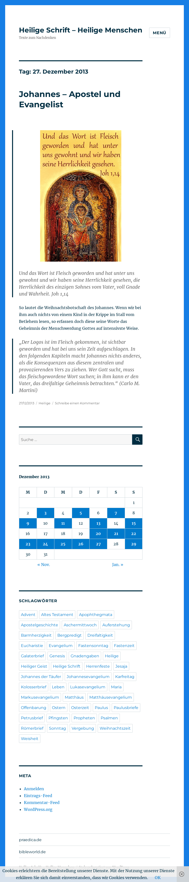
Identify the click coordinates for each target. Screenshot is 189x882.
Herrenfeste (98, 666)
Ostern (58, 707)
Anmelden (34, 788)
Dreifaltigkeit (100, 635)
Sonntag (57, 728)
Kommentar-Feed (42, 802)
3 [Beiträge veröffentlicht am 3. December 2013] (45, 512)
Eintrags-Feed (38, 795)
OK (158, 877)
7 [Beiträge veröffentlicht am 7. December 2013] (116, 512)
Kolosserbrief (33, 687)
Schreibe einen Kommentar (77, 403)
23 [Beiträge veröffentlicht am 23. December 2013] (28, 543)
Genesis (57, 656)
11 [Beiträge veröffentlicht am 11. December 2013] (63, 523)
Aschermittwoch (80, 625)
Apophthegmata (95, 614)
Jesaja (121, 666)
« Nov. (43, 564)
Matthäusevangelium (110, 697)
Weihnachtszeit (115, 728)
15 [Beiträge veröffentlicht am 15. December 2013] (134, 523)
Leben (58, 687)
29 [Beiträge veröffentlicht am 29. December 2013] (133, 543)
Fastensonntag (93, 645)
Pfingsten (58, 718)
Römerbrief (32, 728)
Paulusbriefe (126, 707)
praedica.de (30, 839)
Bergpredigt (69, 635)
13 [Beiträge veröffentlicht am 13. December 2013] (98, 523)
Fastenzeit (124, 645)
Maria (116, 687)
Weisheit (29, 738)
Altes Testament (57, 614)
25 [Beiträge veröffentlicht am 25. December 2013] (63, 543)
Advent (28, 614)
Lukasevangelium (87, 687)
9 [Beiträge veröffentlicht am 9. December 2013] (28, 523)
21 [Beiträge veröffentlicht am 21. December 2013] (116, 533)
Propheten (84, 718)
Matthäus (74, 697)
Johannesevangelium (88, 676)
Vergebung (83, 728)
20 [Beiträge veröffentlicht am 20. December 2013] (98, 533)
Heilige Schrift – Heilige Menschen (80, 30)
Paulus (101, 707)
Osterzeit (80, 707)
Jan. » (117, 564)
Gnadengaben (85, 656)
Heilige (44, 403)
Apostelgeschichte (39, 625)
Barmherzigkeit (36, 635)
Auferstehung (116, 625)
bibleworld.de (32, 852)
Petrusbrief (32, 718)
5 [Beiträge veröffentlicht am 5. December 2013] (80, 512)
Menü (159, 33)
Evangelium (61, 645)
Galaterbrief (32, 656)
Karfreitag (124, 676)
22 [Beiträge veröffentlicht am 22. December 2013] (133, 533)
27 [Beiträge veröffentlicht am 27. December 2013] (98, 543)
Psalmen (109, 718)
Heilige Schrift (66, 666)
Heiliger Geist (34, 666)
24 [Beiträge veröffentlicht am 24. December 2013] (45, 543)
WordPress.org (38, 809)
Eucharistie (32, 645)
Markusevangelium (40, 697)
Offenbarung (33, 707)
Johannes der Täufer (41, 676)
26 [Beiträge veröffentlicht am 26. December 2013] (80, 543)
